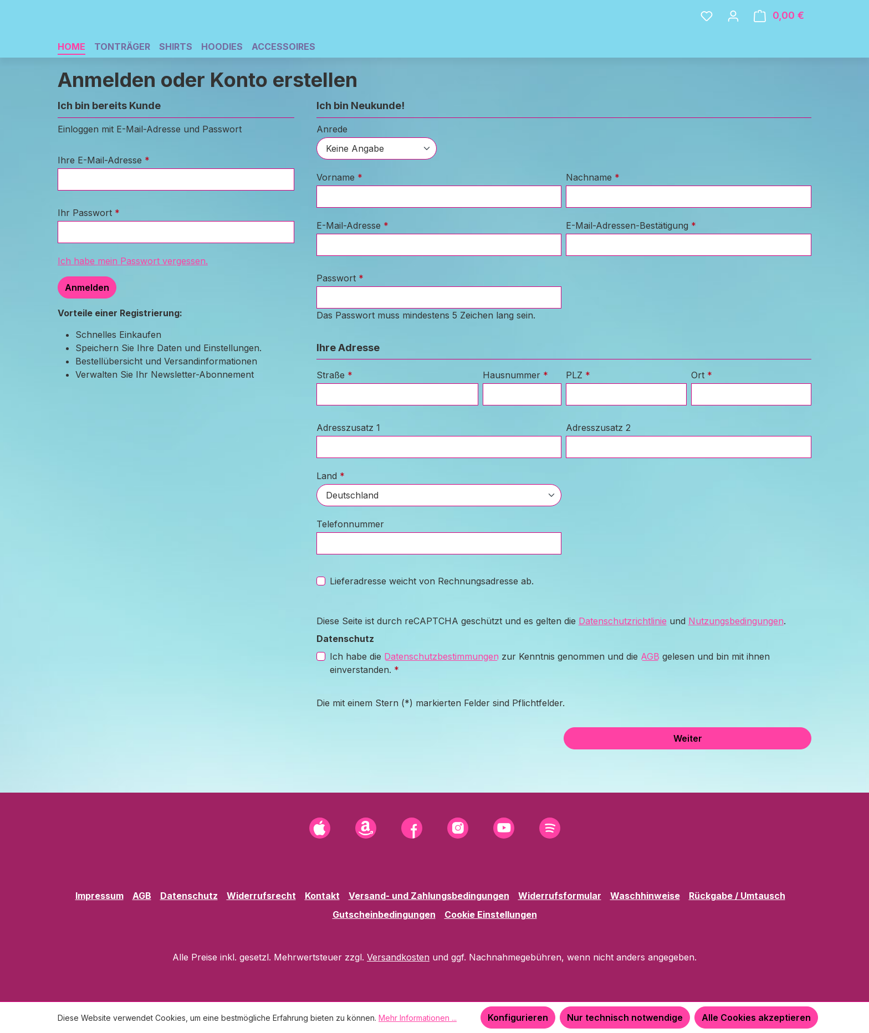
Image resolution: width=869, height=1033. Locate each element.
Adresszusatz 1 (348, 459)
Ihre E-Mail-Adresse (104, 192)
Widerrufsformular (559, 895)
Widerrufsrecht (261, 895)
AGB (650, 688)
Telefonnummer (350, 556)
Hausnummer (515, 407)
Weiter (687, 770)
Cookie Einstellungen (490, 914)
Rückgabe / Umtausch (737, 895)
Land (330, 507)
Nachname (593, 209)
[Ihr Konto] (733, 31)
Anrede (331, 161)
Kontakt (322, 895)
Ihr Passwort (89, 244)
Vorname (339, 209)
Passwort (340, 310)
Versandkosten (398, 957)
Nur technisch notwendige (625, 1017)
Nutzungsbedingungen (736, 653)
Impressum (99, 895)
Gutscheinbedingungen (384, 914)
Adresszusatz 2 (598, 459)
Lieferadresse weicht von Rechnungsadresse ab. (432, 613)
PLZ (578, 407)
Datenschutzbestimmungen (441, 688)
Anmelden (87, 319)
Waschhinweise (645, 895)
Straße (334, 407)
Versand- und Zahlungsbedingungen (429, 895)
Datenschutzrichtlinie (623, 653)
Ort (701, 407)
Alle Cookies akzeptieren (756, 1017)
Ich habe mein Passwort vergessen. (133, 293)
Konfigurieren (518, 1017)
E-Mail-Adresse (352, 257)
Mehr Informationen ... (418, 1017)
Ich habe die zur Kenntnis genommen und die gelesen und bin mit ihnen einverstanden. (550, 694)
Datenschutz (189, 895)
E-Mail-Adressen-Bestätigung (631, 257)
